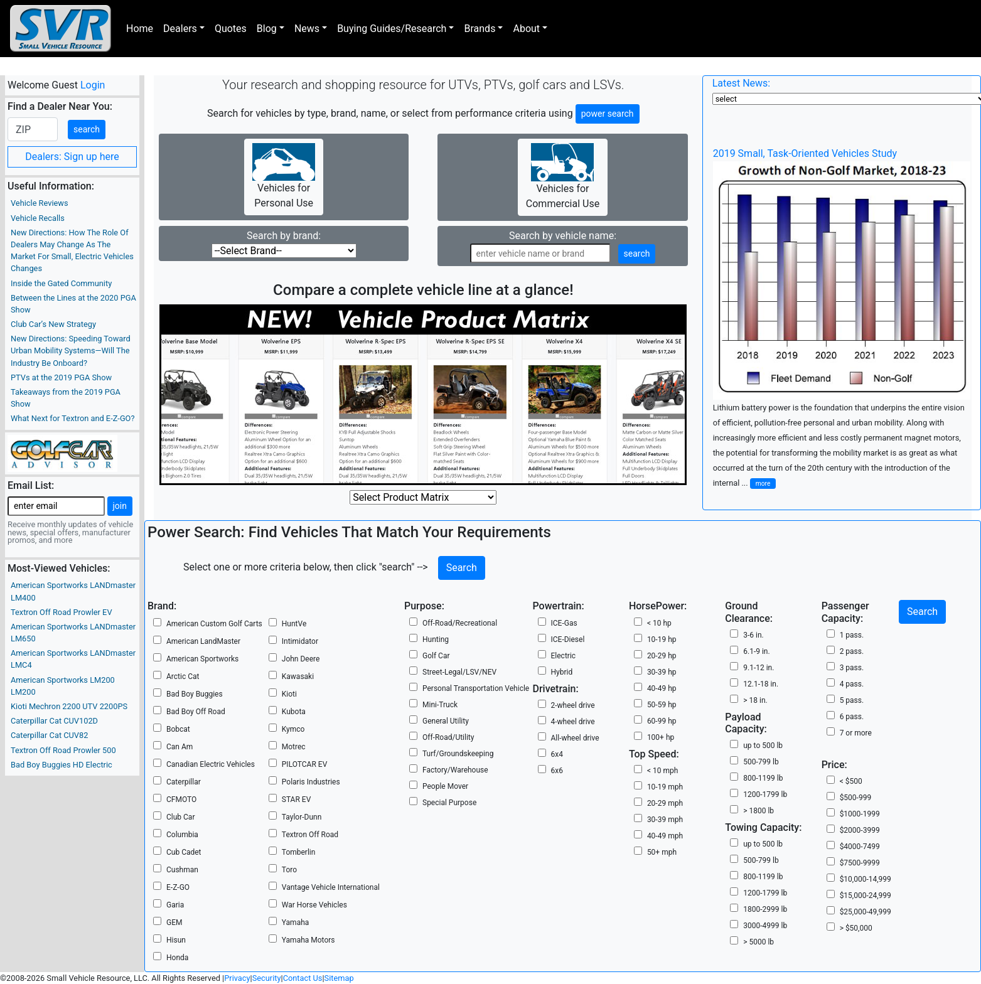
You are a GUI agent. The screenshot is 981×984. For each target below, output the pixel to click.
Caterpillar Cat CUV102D (54, 720)
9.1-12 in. (758, 667)
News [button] (306, 29)
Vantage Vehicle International (331, 887)
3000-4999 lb (765, 925)
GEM (174, 922)
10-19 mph (665, 787)
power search (607, 114)
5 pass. (852, 700)
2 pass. (852, 651)
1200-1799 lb (765, 794)
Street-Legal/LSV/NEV (459, 672)
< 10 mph (662, 770)
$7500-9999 (860, 862)
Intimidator (300, 641)
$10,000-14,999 (865, 879)
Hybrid (562, 672)
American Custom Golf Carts (214, 623)
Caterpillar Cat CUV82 (49, 735)
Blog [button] (267, 29)
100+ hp (660, 737)
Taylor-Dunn (302, 817)
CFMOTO (181, 799)
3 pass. (852, 667)
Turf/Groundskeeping (457, 753)
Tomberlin (299, 852)
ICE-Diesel (568, 639)
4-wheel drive (573, 721)
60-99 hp (662, 721)
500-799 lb (760, 761)
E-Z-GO (178, 887)
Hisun (176, 940)
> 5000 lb (758, 942)
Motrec (294, 746)
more (763, 483)
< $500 (851, 781)
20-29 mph (665, 803)
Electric (563, 655)
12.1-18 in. (760, 684)
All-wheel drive (575, 738)
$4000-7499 (860, 846)
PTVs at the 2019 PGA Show (61, 377)
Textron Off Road (310, 834)
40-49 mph (665, 836)
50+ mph (662, 852)
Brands (479, 29)
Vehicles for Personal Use (283, 176)
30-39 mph (665, 819)
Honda (177, 957)
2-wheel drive (573, 705)
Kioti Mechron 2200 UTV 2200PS (69, 706)
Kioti (289, 694)
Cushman (182, 869)
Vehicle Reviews (39, 203)
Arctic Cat (182, 676)
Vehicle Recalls (38, 218)
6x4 (557, 754)
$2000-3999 (860, 830)
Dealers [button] (180, 29)
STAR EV (296, 799)
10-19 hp (662, 639)
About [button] (526, 29)
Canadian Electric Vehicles (210, 764)
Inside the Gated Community (61, 283)
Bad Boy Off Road (195, 711)
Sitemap (339, 978)
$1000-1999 (860, 814)
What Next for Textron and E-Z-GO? (72, 418)
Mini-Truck (440, 704)
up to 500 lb (763, 745)
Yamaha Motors (308, 940)
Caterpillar (183, 782)
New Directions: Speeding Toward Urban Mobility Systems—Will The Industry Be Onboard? (71, 350)
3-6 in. (753, 635)
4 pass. (852, 684)
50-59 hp (662, 704)
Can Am (179, 746)
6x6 (557, 770)
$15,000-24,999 (865, 895)
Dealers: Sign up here (72, 157)
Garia (175, 905)
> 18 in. (755, 700)
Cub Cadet (183, 852)
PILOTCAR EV (304, 764)
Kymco (293, 729)
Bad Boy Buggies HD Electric (61, 764)
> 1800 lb (758, 810)
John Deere (301, 659)
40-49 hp (662, 688)
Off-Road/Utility (448, 737)
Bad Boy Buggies (194, 694)
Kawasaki (298, 676)
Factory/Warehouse (455, 770)
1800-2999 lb (765, 909)
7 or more (856, 733)
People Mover (445, 786)
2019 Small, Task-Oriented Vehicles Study (805, 153)
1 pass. (852, 635)
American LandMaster (203, 641)
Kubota (294, 711)
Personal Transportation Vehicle (475, 688)
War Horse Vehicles (314, 905)
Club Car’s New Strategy (53, 324)
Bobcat (178, 729)
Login (92, 85)
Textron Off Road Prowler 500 (63, 750)
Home (139, 29)
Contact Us (303, 978)
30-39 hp (662, 672)
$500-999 (856, 797)
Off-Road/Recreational (459, 623)
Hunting (435, 639)
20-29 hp (662, 655)
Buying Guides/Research (391, 29)
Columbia (182, 834)
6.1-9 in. (756, 651)
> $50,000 (856, 928)
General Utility (445, 721)
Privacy (237, 978)
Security (266, 978)
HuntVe (294, 623)
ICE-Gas (564, 623)
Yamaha (295, 922)
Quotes (231, 29)
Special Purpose (449, 802)
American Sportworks (202, 659)
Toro (289, 869)
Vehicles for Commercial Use (562, 176)
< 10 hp (659, 623)
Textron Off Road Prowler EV (61, 612)
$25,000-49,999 (865, 911)
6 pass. (852, 716)
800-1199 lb (763, 778)
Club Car (180, 817)
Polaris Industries (311, 782)
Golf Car (436, 655)
